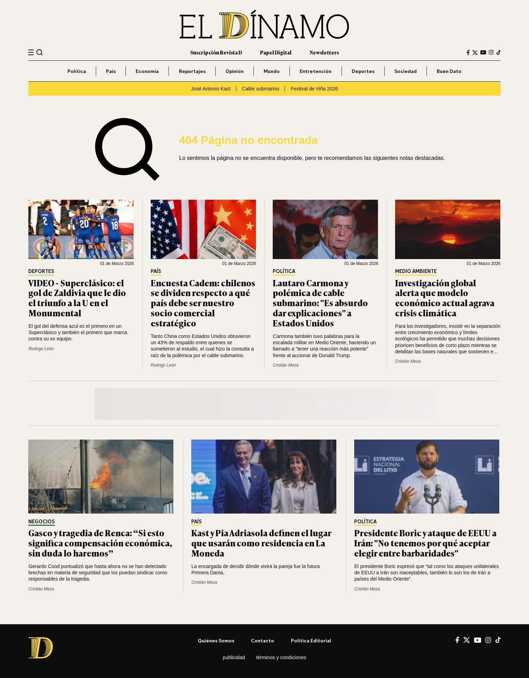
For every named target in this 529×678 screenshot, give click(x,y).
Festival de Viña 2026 (314, 88)
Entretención (315, 71)
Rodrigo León (40, 348)
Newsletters (324, 52)
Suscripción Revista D (216, 52)
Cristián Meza (285, 365)
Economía (147, 71)
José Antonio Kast (210, 88)
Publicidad (234, 657)
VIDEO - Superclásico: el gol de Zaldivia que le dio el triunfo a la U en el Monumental (77, 298)
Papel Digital (276, 52)
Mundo (272, 71)
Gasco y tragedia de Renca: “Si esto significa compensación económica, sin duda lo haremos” (100, 542)
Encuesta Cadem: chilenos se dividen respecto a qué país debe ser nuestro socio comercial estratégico (203, 303)
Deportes (363, 71)
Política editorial (311, 640)
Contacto (262, 640)
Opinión (235, 71)
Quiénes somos (216, 640)
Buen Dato (449, 71)
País (111, 71)
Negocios (41, 521)
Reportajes (192, 71)
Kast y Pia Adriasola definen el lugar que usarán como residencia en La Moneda (261, 542)
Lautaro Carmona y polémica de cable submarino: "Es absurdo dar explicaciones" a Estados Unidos (320, 303)
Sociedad (405, 71)
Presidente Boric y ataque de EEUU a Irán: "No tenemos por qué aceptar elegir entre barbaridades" (425, 542)
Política (76, 71)
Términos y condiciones (281, 657)
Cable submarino (260, 88)
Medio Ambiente (416, 271)
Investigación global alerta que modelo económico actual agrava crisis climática (444, 298)
